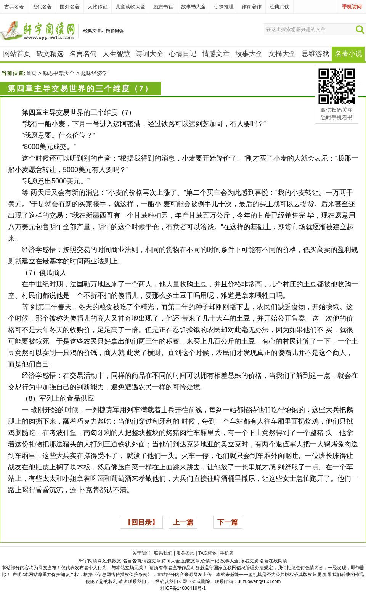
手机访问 (352, 7)
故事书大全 (193, 7)
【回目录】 (141, 522)
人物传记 (98, 7)
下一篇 (227, 522)
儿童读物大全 (130, 7)
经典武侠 (279, 7)
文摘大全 (282, 54)
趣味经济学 (94, 73)
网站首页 (16, 54)
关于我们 (141, 553)
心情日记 (182, 54)
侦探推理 (224, 7)
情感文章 (216, 54)
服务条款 (185, 553)
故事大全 (249, 54)
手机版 (227, 553)
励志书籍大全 (59, 73)
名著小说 (348, 54)
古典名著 (14, 7)
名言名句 (83, 54)
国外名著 (70, 7)
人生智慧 (116, 54)
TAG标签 (207, 553)
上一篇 (183, 522)
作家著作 (252, 7)
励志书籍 (163, 7)
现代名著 (42, 7)
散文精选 (50, 54)
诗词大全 (149, 54)
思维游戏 (315, 54)
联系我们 (163, 553)
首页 (31, 73)
